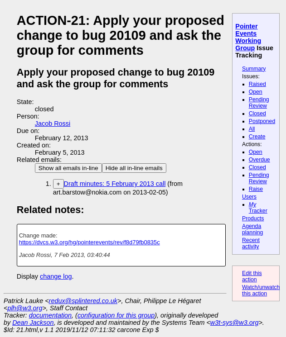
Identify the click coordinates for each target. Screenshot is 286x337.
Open (255, 92)
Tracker (258, 207)
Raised (257, 84)
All (252, 129)
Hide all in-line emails (134, 168)
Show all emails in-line (68, 168)
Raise (256, 189)
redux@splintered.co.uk (83, 300)
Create (257, 136)
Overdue (259, 160)
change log (56, 276)
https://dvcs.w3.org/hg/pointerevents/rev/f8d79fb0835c (89, 242)
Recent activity (251, 243)
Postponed (262, 121)
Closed (257, 113)
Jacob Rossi (52, 123)
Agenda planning (252, 229)
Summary (254, 69)
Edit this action (252, 276)
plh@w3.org (24, 308)
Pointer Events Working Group (248, 37)
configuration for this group (116, 315)
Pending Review (259, 102)
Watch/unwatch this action (261, 290)
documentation (50, 315)
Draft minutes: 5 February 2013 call (115, 183)
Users (249, 197)
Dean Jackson (32, 322)
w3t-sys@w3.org (234, 322)
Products (253, 218)
